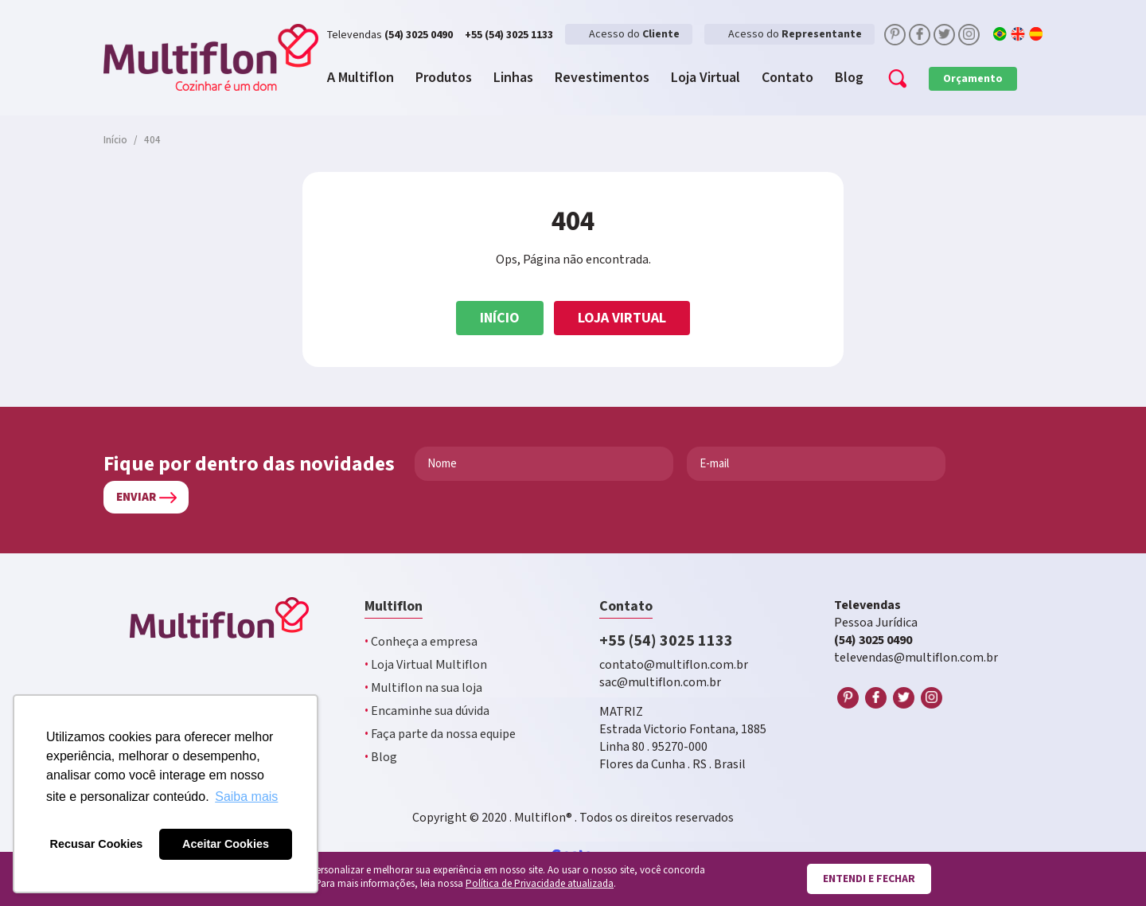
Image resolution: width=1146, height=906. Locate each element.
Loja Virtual (622, 318)
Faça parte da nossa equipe (440, 734)
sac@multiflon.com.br (660, 682)
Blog (380, 757)
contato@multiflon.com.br (673, 665)
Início (500, 318)
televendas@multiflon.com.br (916, 658)
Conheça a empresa (420, 642)
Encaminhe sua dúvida (426, 711)
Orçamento (973, 79)
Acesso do (634, 34)
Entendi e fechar (869, 879)
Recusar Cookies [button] (96, 844)
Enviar (136, 497)
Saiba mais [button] (246, 796)
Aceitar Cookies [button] (225, 844)
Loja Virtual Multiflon (425, 665)
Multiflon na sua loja (423, 688)
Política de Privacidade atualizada (540, 884)
